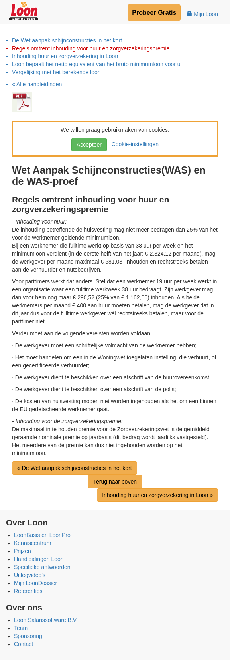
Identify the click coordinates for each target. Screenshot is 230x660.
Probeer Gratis (154, 12)
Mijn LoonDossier (35, 583)
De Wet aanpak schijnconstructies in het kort (67, 40)
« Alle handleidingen (37, 84)
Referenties (28, 591)
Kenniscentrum (32, 543)
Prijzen (22, 551)
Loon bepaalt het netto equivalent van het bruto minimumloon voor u (96, 64)
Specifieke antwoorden (42, 567)
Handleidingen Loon (39, 559)
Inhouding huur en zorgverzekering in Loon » (157, 495)
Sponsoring (28, 636)
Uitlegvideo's (29, 575)
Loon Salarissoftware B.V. (46, 620)
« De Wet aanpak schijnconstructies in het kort (74, 468)
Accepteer (89, 144)
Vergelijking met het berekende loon (56, 72)
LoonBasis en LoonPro (42, 535)
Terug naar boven (115, 481)
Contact (23, 644)
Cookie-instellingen (133, 144)
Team (21, 628)
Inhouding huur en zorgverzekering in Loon (65, 56)
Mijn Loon (202, 14)
